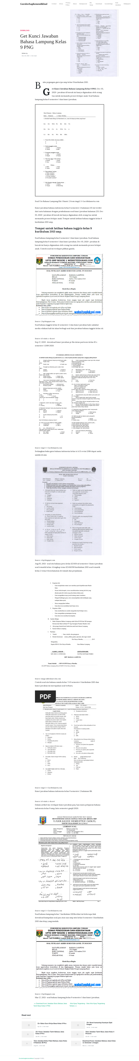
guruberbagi (109, 4)
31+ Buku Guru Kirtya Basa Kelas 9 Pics (52, 1023)
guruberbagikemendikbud (26, 1058)
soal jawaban (118, 4)
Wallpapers (127, 4)
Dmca (61, 4)
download (99, 4)
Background (83, 4)
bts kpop (91, 4)
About (75, 4)
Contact (54, 4)
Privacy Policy (68, 4)
